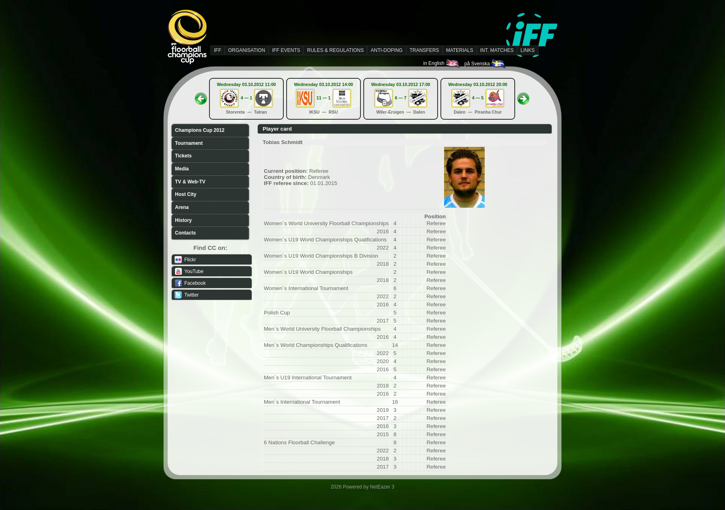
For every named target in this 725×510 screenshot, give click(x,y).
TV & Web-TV (190, 182)
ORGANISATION (246, 50)
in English (441, 63)
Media (182, 169)
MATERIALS (459, 50)
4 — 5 (477, 97)
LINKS (527, 50)
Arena (182, 207)
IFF (217, 50)
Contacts (185, 233)
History (183, 220)
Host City (185, 194)
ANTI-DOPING (387, 50)
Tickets (183, 156)
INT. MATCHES (497, 50)
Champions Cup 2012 (199, 130)
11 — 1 (323, 97)
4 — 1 (246, 97)
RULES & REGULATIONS (335, 50)
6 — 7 (400, 97)
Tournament (189, 143)
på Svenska (485, 64)
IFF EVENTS (286, 50)
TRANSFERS (424, 50)
